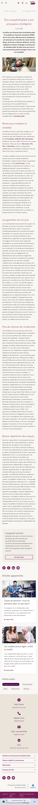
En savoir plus (19, 557)
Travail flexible (27, 684)
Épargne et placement (11, 684)
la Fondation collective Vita (15, 139)
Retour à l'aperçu (10, 11)
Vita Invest (25, 144)
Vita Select (11, 146)
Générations (15, 689)
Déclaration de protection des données (26, 795)
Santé (5, 689)
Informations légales (12, 795)
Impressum (5, 794)
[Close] (34, 802)
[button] (2, 3)
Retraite (26, 689)
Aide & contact (19, 801)
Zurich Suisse (20, 163)
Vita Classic (29, 139)
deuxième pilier (19, 116)
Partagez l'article (30, 11)
